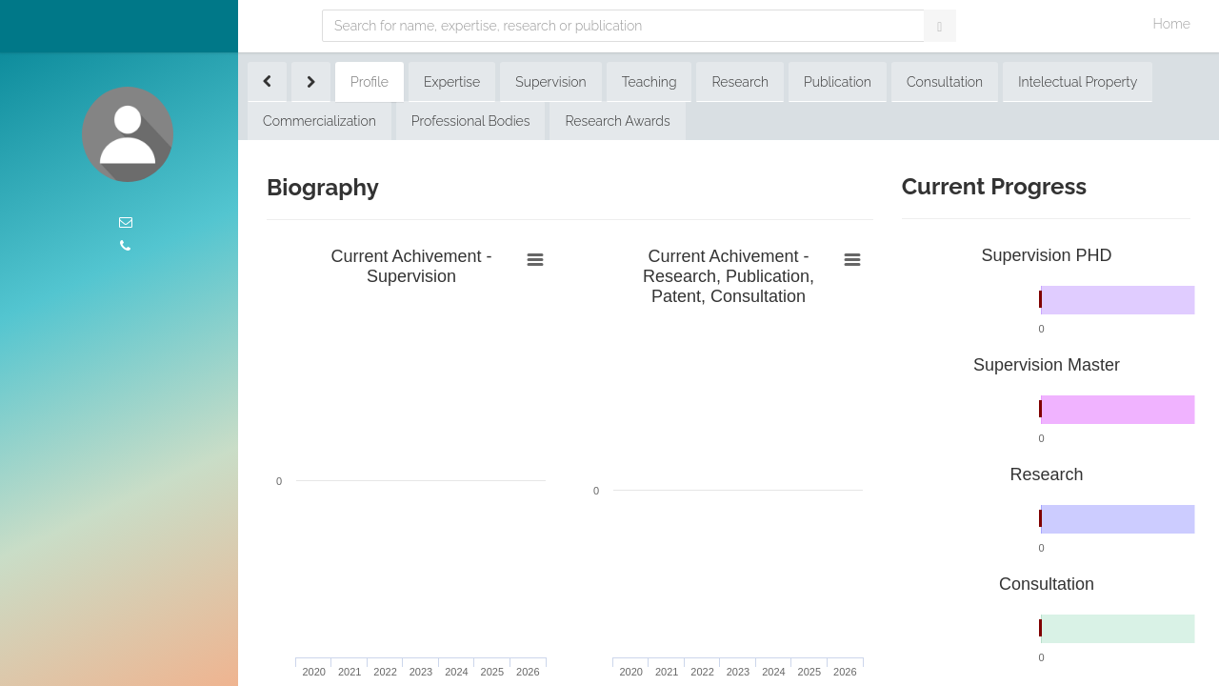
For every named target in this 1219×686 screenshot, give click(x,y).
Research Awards (617, 121)
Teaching (649, 82)
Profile (369, 82)
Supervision (550, 82)
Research (740, 82)
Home (1171, 23)
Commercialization (319, 121)
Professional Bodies (470, 121)
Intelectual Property (1077, 82)
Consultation (945, 82)
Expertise (452, 82)
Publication (837, 82)
